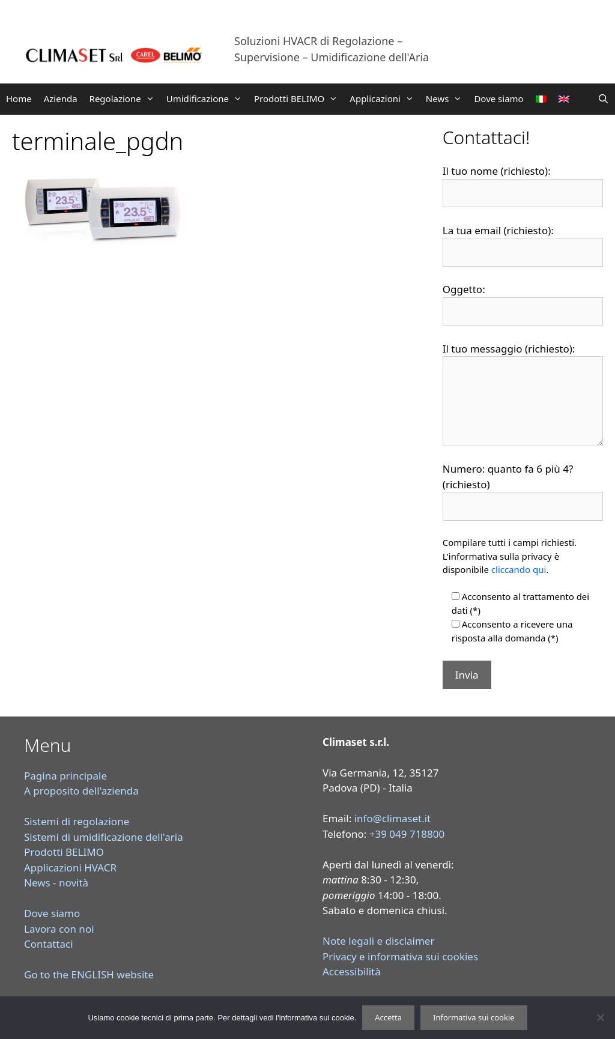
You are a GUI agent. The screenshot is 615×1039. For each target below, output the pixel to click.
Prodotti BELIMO (299, 98)
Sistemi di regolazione (76, 821)
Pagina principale (65, 776)
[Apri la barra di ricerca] (603, 98)
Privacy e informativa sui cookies (400, 956)
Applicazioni (385, 98)
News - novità (56, 882)
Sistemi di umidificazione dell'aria (103, 837)
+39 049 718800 (407, 834)
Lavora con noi (59, 929)
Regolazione (124, 98)
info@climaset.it (392, 818)
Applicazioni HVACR (70, 867)
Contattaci (48, 944)
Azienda (60, 98)
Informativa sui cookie (474, 1017)
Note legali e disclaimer (378, 941)
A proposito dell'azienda (81, 791)
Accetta (388, 1017)
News (447, 98)
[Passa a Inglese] (564, 99)
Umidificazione (207, 98)
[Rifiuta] (600, 1017)
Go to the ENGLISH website (89, 974)
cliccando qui (519, 569)
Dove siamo (498, 98)
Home (19, 98)
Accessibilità (352, 971)
